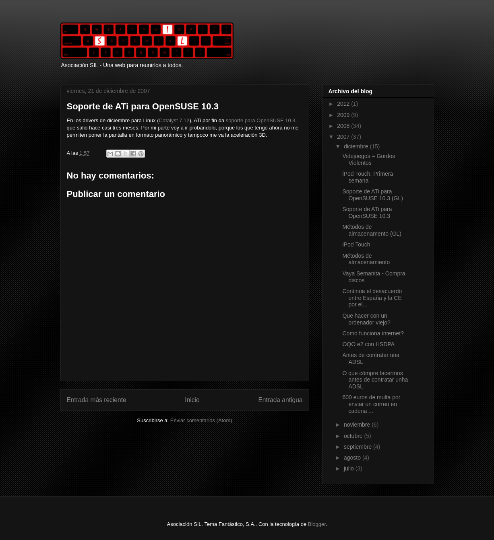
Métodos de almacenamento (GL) (371, 230)
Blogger (317, 524)
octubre (354, 436)
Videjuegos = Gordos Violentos (368, 159)
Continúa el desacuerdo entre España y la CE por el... (372, 298)
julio (350, 468)
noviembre (358, 424)
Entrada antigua (280, 399)
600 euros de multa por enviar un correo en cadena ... (371, 404)
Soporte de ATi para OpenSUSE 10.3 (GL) (372, 194)
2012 (344, 104)
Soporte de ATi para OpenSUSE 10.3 (367, 212)
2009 (344, 115)
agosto (353, 457)
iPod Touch (356, 244)
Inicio (192, 399)
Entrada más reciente (96, 399)
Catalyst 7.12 (174, 120)
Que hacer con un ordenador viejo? (366, 319)
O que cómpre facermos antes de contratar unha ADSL (375, 380)
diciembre (357, 146)
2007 (344, 136)
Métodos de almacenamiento (366, 259)
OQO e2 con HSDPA (368, 344)
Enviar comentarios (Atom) (201, 420)
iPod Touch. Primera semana (367, 177)
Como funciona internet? (373, 333)
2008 (344, 126)
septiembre (358, 446)
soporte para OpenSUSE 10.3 (261, 120)
